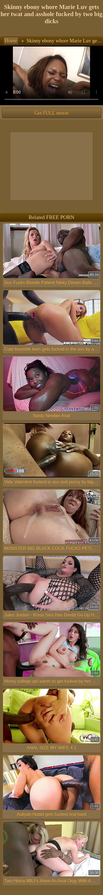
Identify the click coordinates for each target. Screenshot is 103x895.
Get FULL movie (51, 113)
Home (11, 41)
